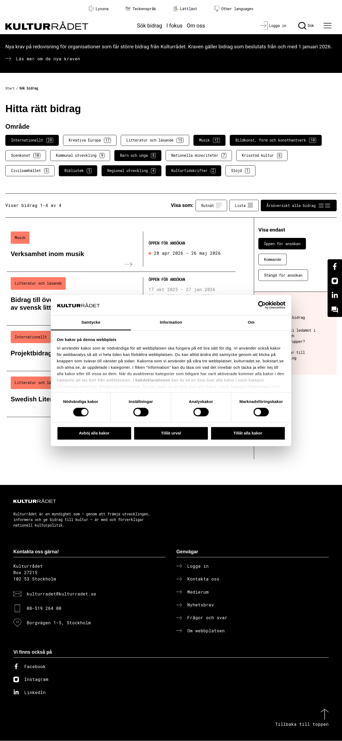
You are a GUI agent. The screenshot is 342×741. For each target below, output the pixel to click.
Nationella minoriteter (198, 155)
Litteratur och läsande (155, 140)
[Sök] (306, 25)
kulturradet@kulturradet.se (61, 594)
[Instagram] (335, 281)
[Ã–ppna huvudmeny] (328, 26)
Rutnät (211, 205)
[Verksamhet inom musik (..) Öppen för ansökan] (121, 249)
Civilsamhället (30, 170)
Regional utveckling (131, 170)
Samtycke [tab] (90, 322)
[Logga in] (273, 25)
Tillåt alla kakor (247, 433)
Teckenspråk (141, 8)
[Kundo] (335, 310)
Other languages (233, 9)
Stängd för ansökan (283, 275)
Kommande (272, 259)
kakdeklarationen (152, 380)
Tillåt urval (171, 433)
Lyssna (98, 8)
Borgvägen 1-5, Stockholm (59, 623)
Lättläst (185, 8)
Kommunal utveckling (80, 155)
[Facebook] (335, 266)
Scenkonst (25, 155)
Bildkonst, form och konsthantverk (275, 140)
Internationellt (32, 140)
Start (10, 88)
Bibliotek (78, 170)
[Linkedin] (335, 295)
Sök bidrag (149, 25)
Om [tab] (251, 322)
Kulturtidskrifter (193, 170)
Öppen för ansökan (282, 243)
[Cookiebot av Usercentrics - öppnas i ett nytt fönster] (262, 305)
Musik (209, 140)
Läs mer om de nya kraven (48, 58)
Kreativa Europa (90, 140)
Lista (244, 205)
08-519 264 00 (44, 608)
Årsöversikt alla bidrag (298, 205)
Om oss (196, 25)
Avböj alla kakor (94, 433)
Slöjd (240, 170)
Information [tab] (171, 322)
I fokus (174, 25)
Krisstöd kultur (262, 155)
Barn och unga (138, 155)
